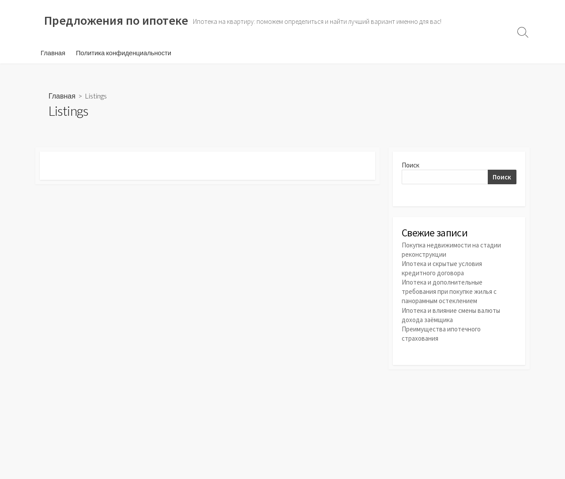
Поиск (410, 165)
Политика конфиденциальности (123, 53)
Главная (53, 53)
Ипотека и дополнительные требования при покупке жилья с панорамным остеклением (449, 291)
